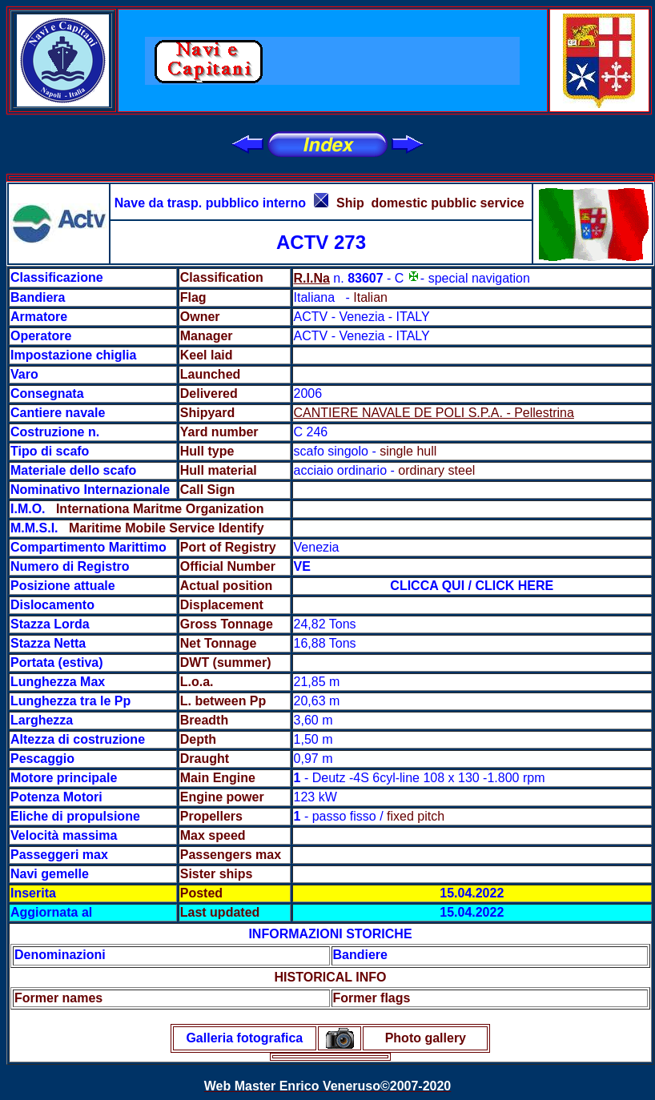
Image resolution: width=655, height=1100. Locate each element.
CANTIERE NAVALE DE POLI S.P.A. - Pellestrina (434, 413)
